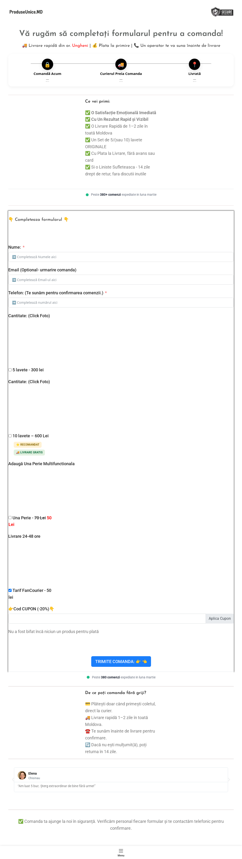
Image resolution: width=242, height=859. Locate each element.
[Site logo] (26, 11)
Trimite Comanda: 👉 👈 (121, 661)
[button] (13, 779)
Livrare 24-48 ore (24, 536)
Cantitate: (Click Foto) (29, 315)
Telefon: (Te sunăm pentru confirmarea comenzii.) (55, 292)
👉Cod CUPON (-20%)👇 (31, 608)
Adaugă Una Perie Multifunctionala (41, 463)
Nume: (14, 247)
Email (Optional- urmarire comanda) (42, 269)
